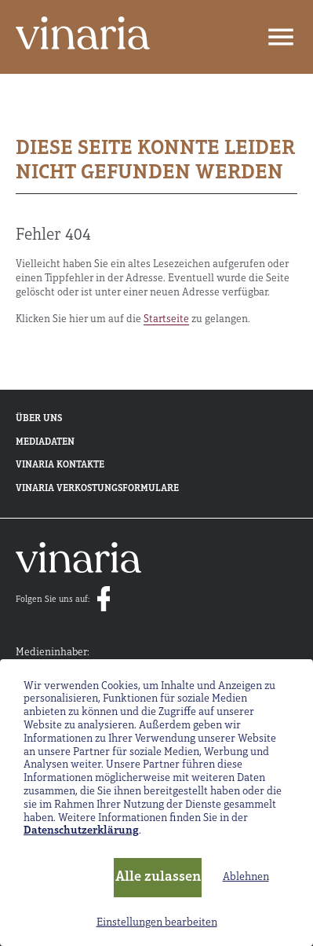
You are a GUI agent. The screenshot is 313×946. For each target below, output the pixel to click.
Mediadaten (45, 442)
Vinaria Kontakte (60, 465)
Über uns (39, 419)
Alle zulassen (158, 877)
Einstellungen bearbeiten (156, 923)
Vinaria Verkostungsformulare (97, 488)
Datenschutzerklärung (81, 831)
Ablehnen (246, 877)
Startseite (166, 319)
